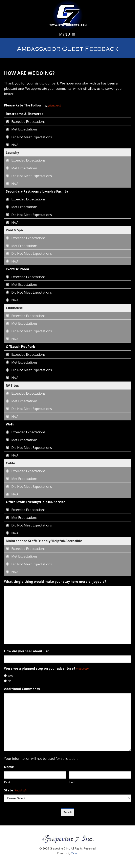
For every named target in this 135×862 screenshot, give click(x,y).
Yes (10, 676)
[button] (64, 34)
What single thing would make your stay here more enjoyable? (55, 581)
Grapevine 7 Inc (67, 15)
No (9, 681)
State (15, 790)
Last (72, 782)
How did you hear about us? (26, 651)
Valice (74, 853)
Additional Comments (22, 689)
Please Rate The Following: (32, 105)
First (7, 782)
